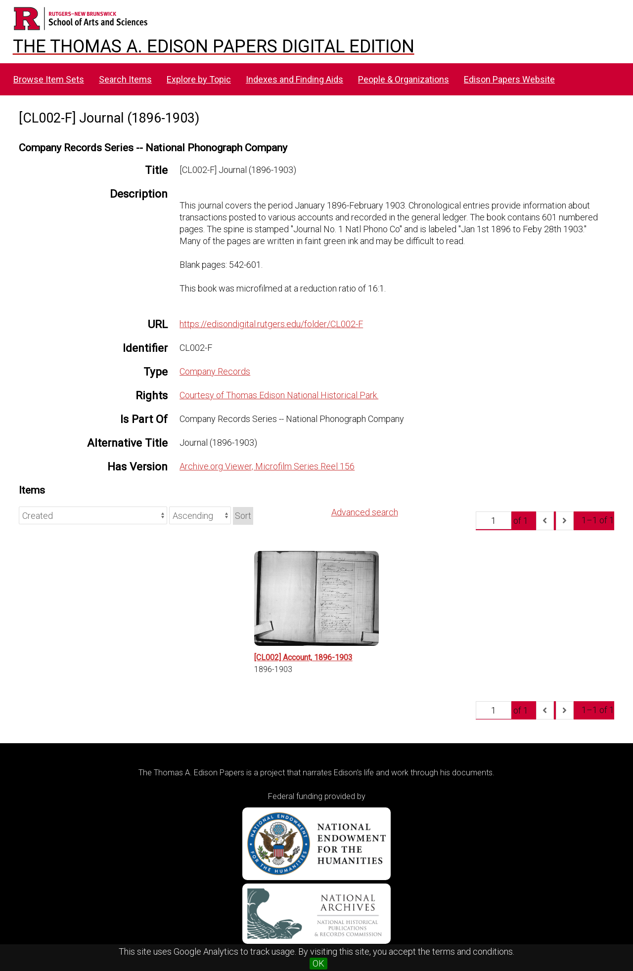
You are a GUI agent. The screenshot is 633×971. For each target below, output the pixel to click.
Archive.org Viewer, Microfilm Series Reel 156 (267, 466)
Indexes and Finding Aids (294, 79)
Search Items (125, 79)
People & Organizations (403, 79)
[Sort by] (93, 515)
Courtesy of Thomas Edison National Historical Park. (279, 395)
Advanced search (364, 512)
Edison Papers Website (509, 79)
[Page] (493, 520)
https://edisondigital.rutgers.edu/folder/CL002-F (271, 324)
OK (318, 963)
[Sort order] (200, 515)
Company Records (215, 371)
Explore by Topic (199, 79)
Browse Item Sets (48, 79)
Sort (243, 515)
